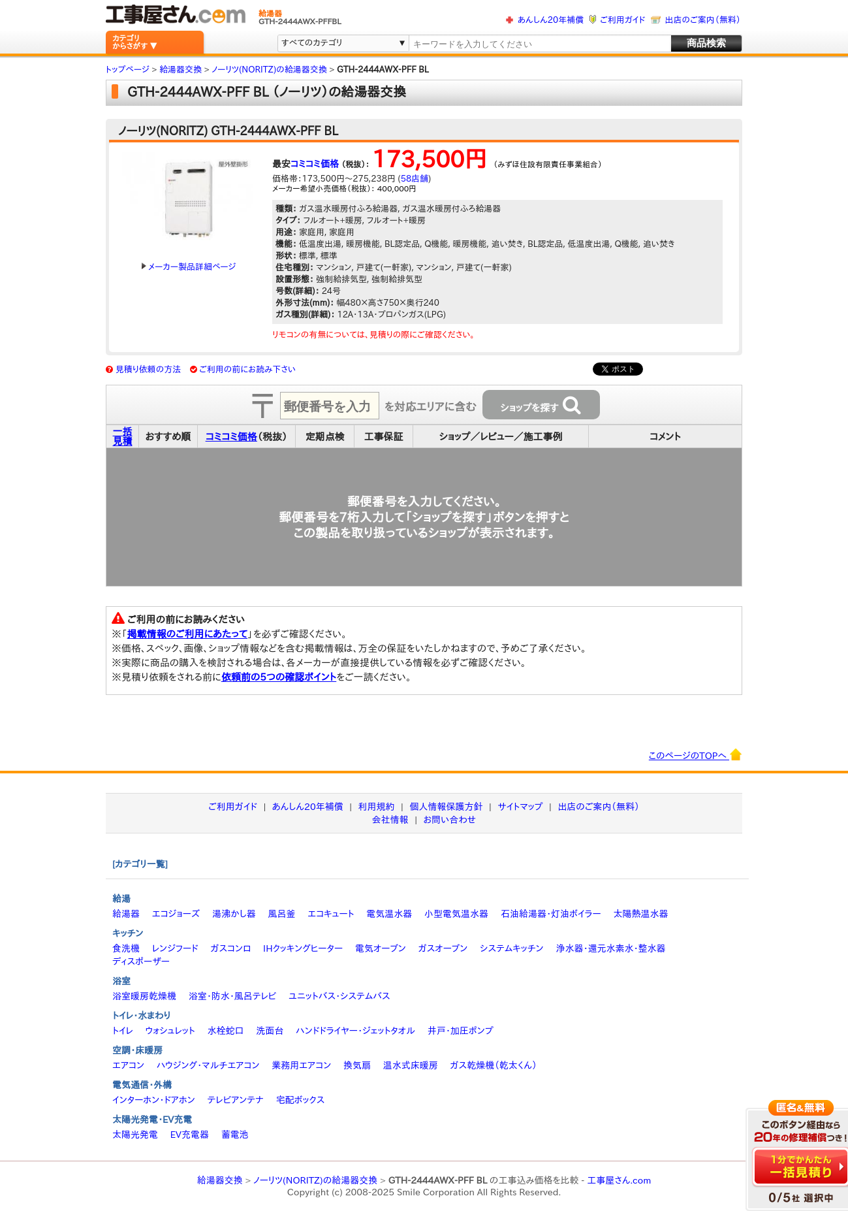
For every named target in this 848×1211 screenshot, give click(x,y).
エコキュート (330, 913)
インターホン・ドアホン (153, 1100)
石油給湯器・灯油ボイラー (551, 913)
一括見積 (123, 436)
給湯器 (126, 913)
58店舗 (414, 178)
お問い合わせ (450, 819)
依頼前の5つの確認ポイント (279, 677)
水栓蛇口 (226, 1030)
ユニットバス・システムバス (339, 996)
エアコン (128, 1065)
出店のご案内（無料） (703, 20)
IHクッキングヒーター (303, 948)
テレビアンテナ (236, 1100)
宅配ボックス (300, 1100)
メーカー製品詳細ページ (189, 267)
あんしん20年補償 (551, 20)
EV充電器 (189, 1134)
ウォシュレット (170, 1030)
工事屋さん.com (619, 1180)
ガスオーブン (443, 948)
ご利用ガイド (622, 20)
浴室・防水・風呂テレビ (233, 996)
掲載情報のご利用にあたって (187, 634)
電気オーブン (380, 948)
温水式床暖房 (410, 1065)
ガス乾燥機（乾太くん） (493, 1065)
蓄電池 (235, 1134)
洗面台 (269, 1030)
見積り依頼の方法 (148, 369)
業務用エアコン (301, 1065)
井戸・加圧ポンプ (461, 1030)
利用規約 (376, 806)
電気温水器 (389, 913)
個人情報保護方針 (445, 806)
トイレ (122, 1030)
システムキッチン (512, 948)
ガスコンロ (230, 948)
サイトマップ (519, 806)
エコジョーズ (176, 913)
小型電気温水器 (456, 913)
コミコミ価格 (315, 164)
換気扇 (357, 1065)
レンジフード (175, 948)
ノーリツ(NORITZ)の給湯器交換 (315, 1180)
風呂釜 (281, 913)
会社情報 (390, 819)
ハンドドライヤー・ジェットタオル (355, 1030)
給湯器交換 (220, 1180)
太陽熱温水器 (640, 913)
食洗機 (126, 948)
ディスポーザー (141, 961)
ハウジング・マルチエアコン (208, 1065)
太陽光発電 (135, 1134)
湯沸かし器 (234, 913)
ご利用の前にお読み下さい (247, 369)
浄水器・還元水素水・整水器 (610, 948)
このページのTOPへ (695, 754)
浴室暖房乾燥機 (144, 996)
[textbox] (539, 44)
